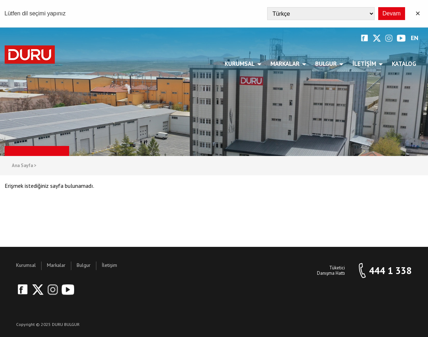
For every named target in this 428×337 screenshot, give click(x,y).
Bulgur (327, 64)
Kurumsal (241, 64)
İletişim (365, 64)
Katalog (404, 64)
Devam (392, 13)
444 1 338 (390, 270)
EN (414, 38)
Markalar (286, 64)
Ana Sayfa (24, 165)
